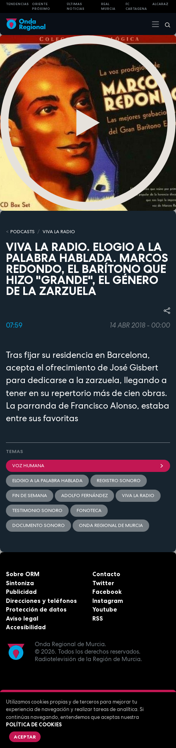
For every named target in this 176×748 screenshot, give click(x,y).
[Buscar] (165, 24)
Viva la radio (138, 495)
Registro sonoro (118, 480)
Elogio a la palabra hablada (47, 480)
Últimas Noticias (75, 6)
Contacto (106, 574)
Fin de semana (29, 495)
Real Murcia (108, 6)
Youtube (104, 609)
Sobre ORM (22, 574)
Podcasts (22, 231)
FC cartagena (136, 6)
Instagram (107, 600)
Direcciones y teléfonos (41, 600)
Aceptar (25, 737)
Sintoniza (20, 583)
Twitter (103, 583)
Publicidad (21, 591)
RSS (97, 618)
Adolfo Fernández (84, 495)
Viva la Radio (59, 231)
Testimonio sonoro (37, 510)
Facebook (107, 591)
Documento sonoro (38, 525)
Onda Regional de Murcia (111, 525)
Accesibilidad (26, 627)
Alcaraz (160, 4)
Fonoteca (89, 510)
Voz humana (88, 465)
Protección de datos (36, 609)
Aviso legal (22, 618)
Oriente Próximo (41, 6)
